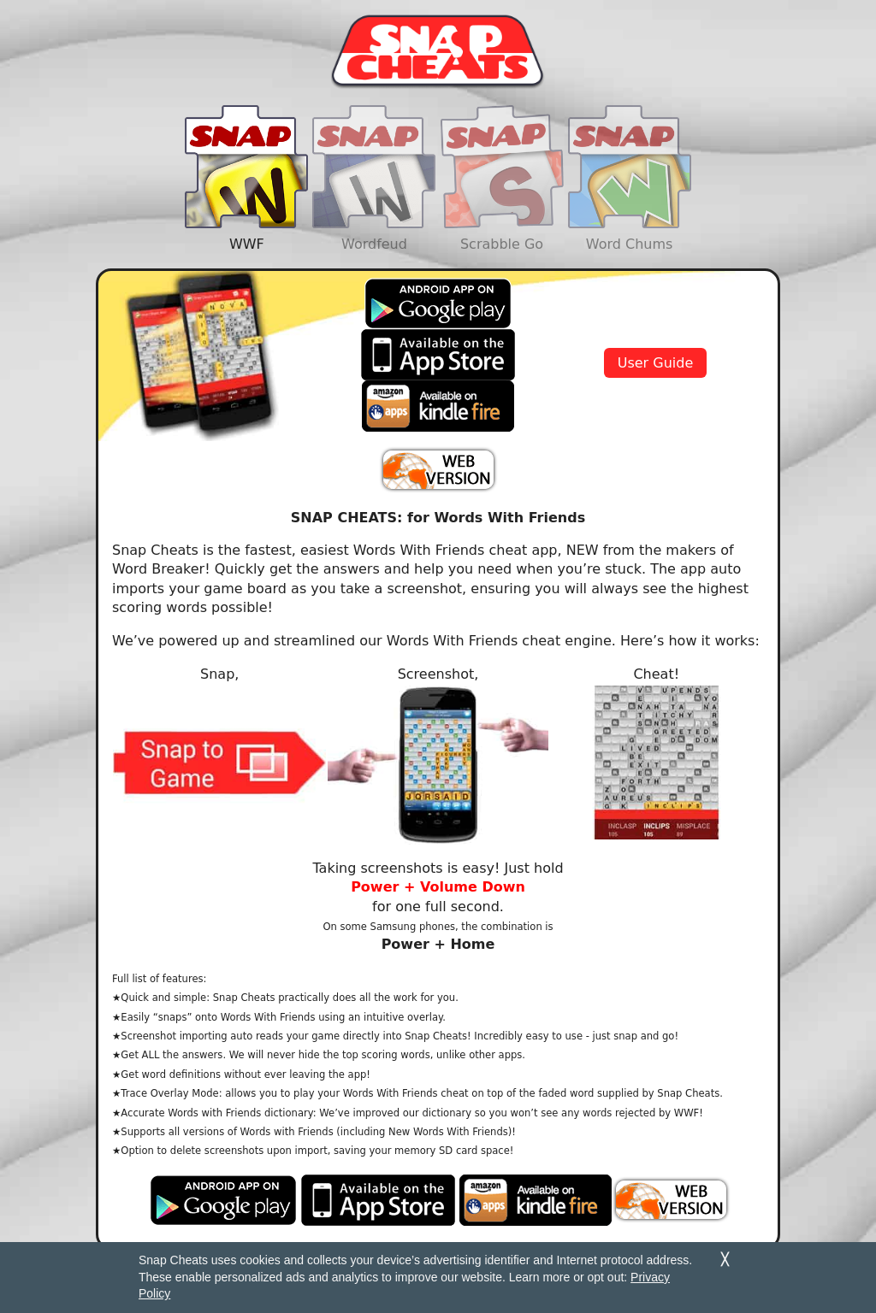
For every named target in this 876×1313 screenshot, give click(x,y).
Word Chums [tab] (629, 200)
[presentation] (246, 170)
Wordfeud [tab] (373, 200)
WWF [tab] (246, 200)
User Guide (656, 363)
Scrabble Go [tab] (502, 200)
